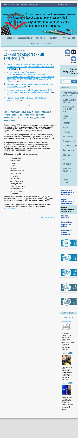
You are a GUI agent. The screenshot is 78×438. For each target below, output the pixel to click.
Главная (6, 50)
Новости (66, 123)
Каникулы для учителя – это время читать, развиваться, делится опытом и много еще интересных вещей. (67, 403)
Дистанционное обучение (69, 101)
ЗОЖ (65, 159)
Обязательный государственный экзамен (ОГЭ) (67, 193)
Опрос (65, 175)
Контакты (47, 44)
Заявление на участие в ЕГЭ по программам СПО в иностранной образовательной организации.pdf (30, 91)
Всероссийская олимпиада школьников (66, 232)
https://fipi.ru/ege (10, 208)
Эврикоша (67, 155)
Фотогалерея (68, 150)
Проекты (66, 132)
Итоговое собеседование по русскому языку (67, 201)
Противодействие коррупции (70, 94)
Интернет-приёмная (67, 170)
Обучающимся (69, 38)
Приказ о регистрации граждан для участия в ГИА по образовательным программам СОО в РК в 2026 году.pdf (30, 66)
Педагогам (34, 44)
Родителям (53, 38)
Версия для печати (48, 217)
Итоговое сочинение (65, 217)
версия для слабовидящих (29, 5)
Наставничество (70, 146)
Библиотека (68, 137)
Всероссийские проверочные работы (66, 224)
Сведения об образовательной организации (26, 38)
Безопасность (69, 141)
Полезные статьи (67, 181)
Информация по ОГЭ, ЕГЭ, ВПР (18, 50)
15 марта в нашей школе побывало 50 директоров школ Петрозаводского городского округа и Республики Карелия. (68, 341)
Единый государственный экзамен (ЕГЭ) (67, 209)
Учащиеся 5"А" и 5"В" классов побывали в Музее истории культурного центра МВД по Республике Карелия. (67, 373)
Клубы (65, 127)
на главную (6, 5)
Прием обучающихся (68, 117)
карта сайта (15, 5)
